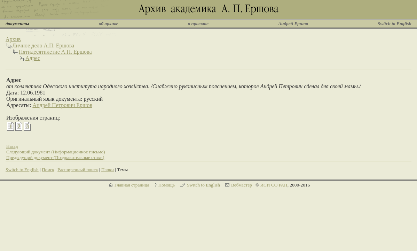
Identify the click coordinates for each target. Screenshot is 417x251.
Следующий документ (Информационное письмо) (55, 151)
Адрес (32, 58)
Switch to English (394, 23)
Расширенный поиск (77, 169)
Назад (12, 146)
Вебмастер (241, 185)
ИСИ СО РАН (273, 185)
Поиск (48, 169)
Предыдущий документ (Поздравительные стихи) (55, 157)
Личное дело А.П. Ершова (43, 45)
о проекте (198, 23)
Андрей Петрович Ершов (62, 105)
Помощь (166, 185)
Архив (13, 39)
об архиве (108, 23)
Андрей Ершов (293, 23)
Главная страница (132, 185)
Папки (107, 169)
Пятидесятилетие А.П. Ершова (55, 52)
